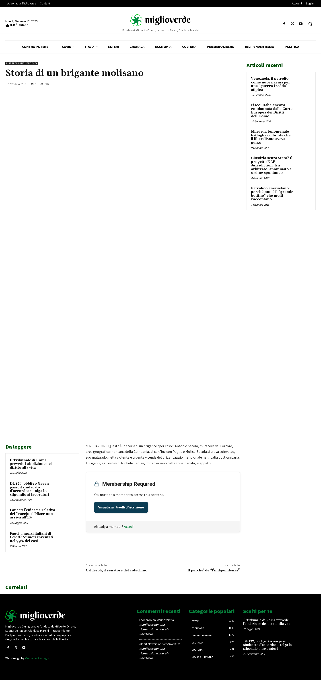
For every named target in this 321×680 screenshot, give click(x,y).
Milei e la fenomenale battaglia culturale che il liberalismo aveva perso (270, 137)
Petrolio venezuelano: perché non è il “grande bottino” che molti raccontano (272, 194)
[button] (310, 23)
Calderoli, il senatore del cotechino (116, 570)
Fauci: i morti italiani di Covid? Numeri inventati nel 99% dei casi (31, 537)
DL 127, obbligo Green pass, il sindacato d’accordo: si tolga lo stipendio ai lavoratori (29, 489)
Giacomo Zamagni (37, 658)
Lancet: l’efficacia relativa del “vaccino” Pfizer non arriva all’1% (32, 514)
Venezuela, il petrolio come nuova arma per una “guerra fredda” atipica (270, 84)
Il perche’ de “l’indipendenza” (213, 570)
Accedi (129, 526)
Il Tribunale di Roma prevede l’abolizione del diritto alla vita (31, 464)
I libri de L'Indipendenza (21, 63)
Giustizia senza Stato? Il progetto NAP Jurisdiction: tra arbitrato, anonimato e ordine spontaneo (271, 165)
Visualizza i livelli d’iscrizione (121, 507)
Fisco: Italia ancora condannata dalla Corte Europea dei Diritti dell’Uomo (271, 110)
